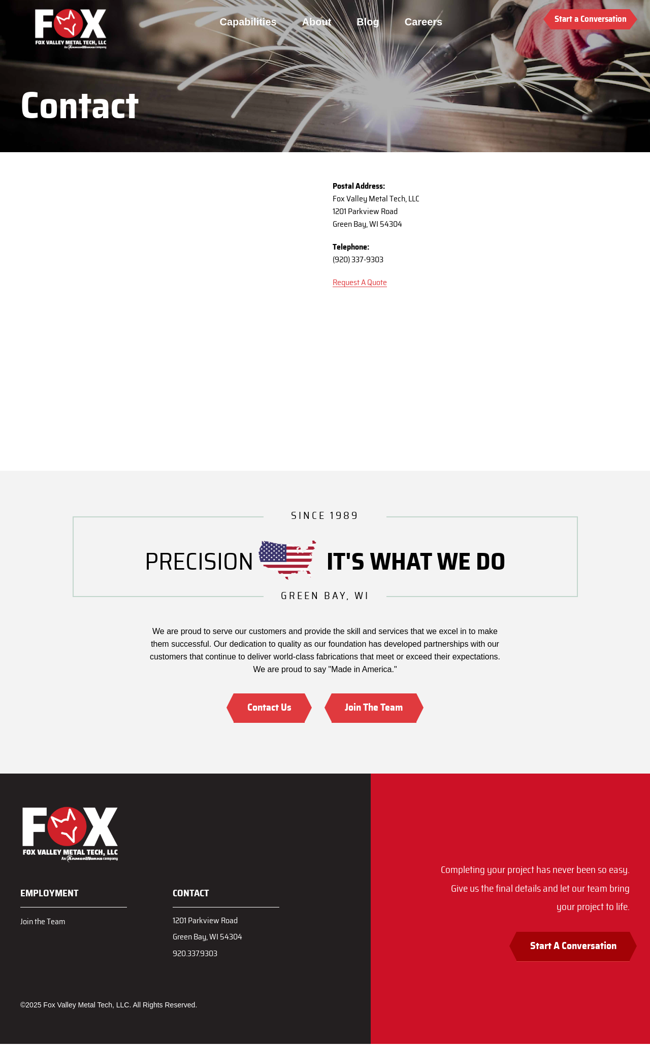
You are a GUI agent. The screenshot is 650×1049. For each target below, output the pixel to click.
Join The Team (379, 708)
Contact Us (264, 708)
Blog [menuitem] (370, 21)
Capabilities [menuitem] (250, 21)
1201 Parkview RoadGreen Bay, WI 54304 (210, 931)
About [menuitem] (319, 21)
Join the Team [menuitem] (44, 922)
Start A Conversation (567, 951)
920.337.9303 (198, 958)
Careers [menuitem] (425, 21)
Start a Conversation (591, 19)
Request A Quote (360, 282)
